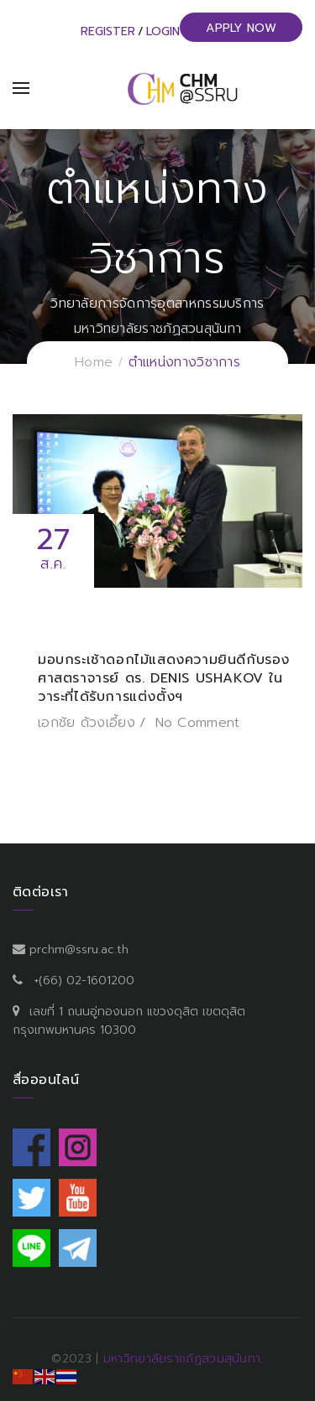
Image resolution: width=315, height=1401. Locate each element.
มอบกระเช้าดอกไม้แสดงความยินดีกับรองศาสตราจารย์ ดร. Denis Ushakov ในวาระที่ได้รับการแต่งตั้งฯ (164, 678)
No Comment (197, 723)
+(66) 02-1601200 (84, 980)
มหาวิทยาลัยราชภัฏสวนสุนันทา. (183, 1358)
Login (163, 31)
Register (108, 31)
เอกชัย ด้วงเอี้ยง (86, 723)
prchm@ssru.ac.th (79, 949)
